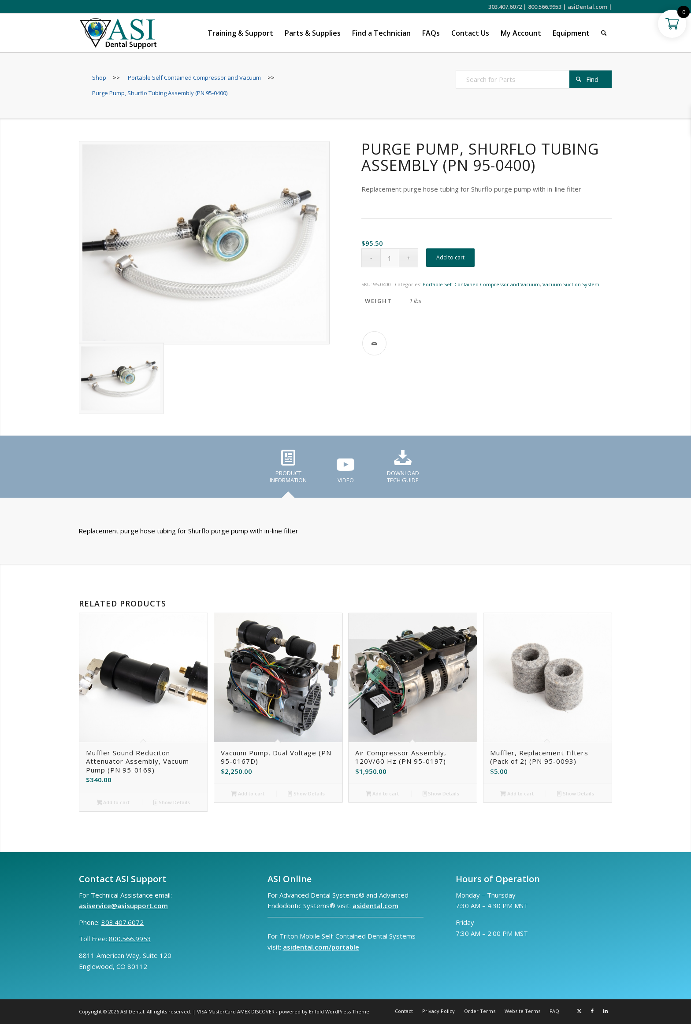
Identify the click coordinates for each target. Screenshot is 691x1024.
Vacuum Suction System (570, 284)
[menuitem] (240, 33)
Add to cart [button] (113, 803)
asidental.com (375, 905)
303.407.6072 (505, 7)
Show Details (171, 803)
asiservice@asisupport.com (123, 905)
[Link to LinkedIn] (605, 1010)
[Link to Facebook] (592, 1010)
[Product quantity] (389, 257)
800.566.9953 (544, 7)
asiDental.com (587, 7)
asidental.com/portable (321, 947)
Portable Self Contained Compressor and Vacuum (481, 284)
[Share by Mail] (374, 343)
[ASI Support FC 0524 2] (118, 33)
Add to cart (450, 257)
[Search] (604, 33)
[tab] (288, 469)
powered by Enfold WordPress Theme (324, 1011)
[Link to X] (579, 1010)
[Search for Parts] (534, 79)
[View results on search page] (590, 79)
